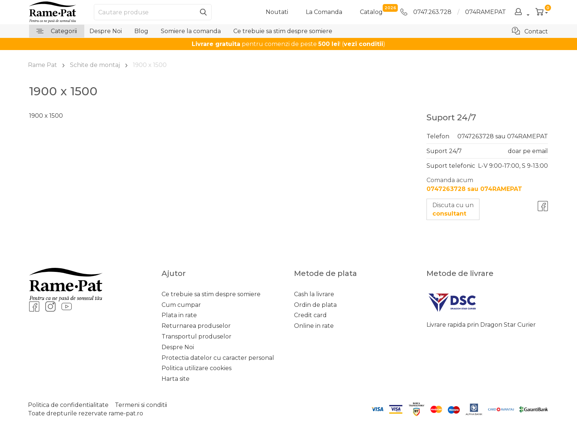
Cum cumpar (181, 304)
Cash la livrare (314, 294)
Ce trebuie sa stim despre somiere (282, 31)
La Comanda (324, 11)
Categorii (56, 31)
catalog (371, 11)
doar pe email (528, 151)
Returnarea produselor (196, 325)
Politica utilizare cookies (196, 368)
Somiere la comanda (191, 31)
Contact (530, 31)
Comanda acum (474, 184)
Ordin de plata (315, 304)
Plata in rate (179, 315)
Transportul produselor (196, 336)
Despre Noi (105, 31)
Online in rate (314, 325)
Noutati (277, 11)
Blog (141, 31)
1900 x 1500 (46, 115)
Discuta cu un (453, 209)
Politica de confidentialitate (68, 404)
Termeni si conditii (141, 404)
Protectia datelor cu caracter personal (218, 357)
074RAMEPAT (485, 11)
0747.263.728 (426, 11)
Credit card (310, 315)
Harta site (176, 378)
